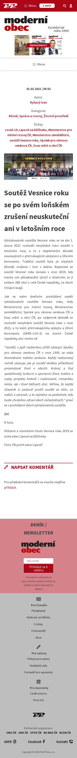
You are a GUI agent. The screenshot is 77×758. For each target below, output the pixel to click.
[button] (38, 568)
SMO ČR (11, 732)
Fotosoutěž (39, 631)
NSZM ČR (65, 732)
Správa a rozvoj (30, 116)
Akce (39, 637)
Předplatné (38, 611)
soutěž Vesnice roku (24, 140)
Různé (13, 116)
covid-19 (11, 130)
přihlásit (10, 487)
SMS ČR (23, 732)
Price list (38, 700)
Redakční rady (38, 665)
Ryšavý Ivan (38, 102)
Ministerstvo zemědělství (51, 135)
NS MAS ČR (50, 732)
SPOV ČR (35, 732)
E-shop (38, 624)
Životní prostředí (56, 116)
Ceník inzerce (38, 693)
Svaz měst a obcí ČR (47, 145)
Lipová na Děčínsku (33, 130)
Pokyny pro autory (38, 659)
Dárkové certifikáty (38, 617)
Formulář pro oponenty (38, 672)
